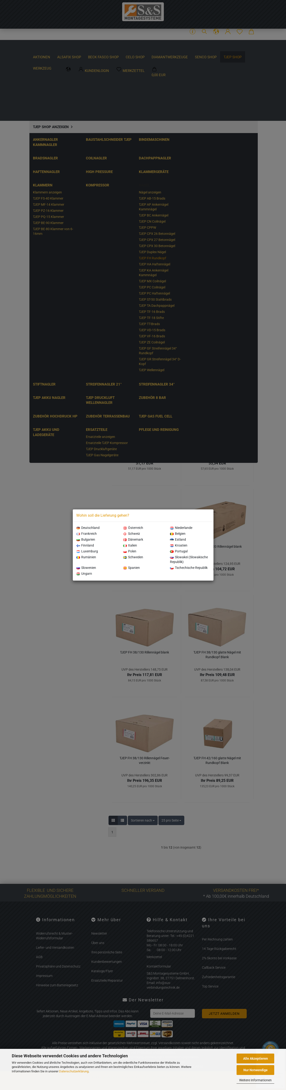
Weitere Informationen (255, 1080)
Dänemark (133, 539)
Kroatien (178, 545)
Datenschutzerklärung (74, 1071)
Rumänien (86, 557)
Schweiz (131, 533)
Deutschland (88, 527)
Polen (129, 551)
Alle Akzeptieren (255, 1058)
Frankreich (86, 533)
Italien (130, 545)
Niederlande (181, 527)
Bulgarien (85, 539)
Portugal (179, 551)
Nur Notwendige (255, 1070)
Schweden (133, 557)
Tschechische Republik (189, 567)
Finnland (85, 545)
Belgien (177, 533)
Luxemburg (87, 551)
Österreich (133, 527)
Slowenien (86, 567)
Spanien (131, 567)
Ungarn (84, 573)
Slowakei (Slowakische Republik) (189, 559)
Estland (178, 539)
